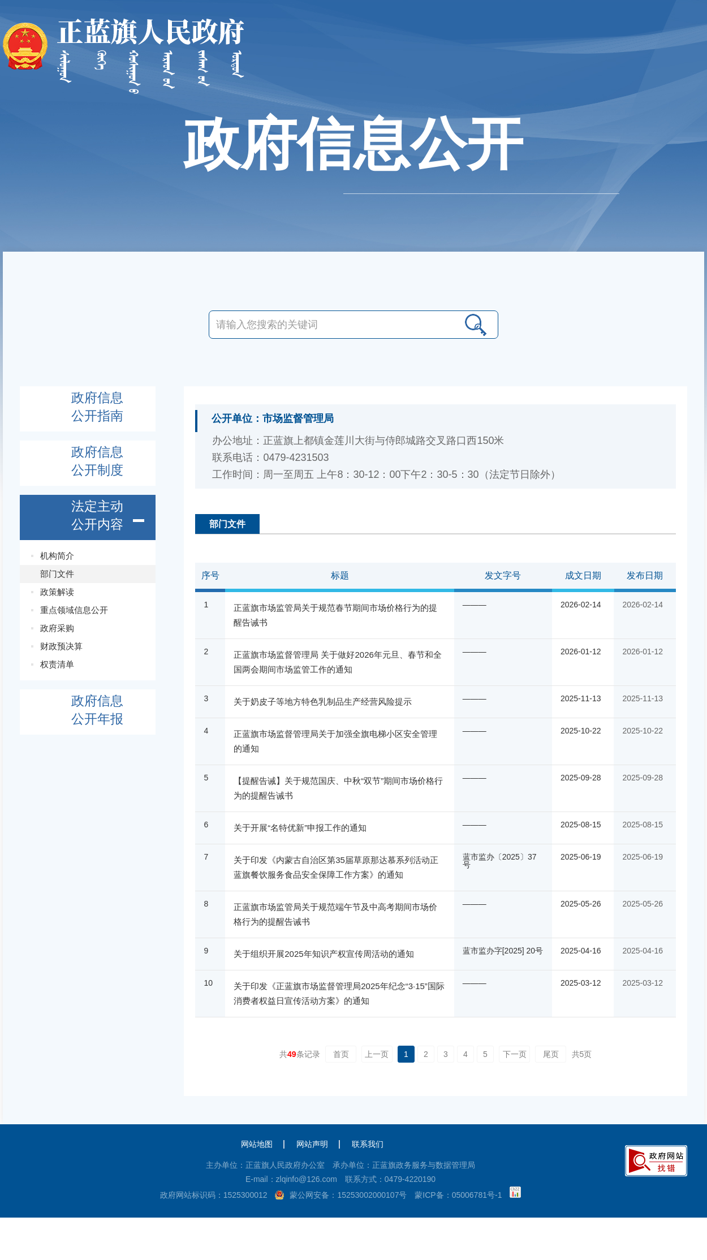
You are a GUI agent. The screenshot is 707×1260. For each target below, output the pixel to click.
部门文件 (57, 574)
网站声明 (312, 1144)
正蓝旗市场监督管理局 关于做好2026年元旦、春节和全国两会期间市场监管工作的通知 (338, 662)
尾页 (551, 1054)
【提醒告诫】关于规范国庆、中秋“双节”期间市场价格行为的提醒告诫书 (338, 788)
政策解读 (57, 592)
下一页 (515, 1054)
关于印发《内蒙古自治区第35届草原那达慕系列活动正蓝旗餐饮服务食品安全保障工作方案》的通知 (336, 867)
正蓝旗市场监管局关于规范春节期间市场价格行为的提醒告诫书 (335, 615)
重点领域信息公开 (74, 610)
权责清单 (57, 664)
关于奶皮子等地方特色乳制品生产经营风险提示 (323, 701)
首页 (341, 1054)
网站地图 (257, 1144)
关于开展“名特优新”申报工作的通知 (300, 827)
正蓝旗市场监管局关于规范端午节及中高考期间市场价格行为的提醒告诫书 (335, 914)
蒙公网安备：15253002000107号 (348, 1194)
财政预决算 (61, 646)
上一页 (377, 1054)
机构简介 (57, 555)
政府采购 (57, 628)
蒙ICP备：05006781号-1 (458, 1194)
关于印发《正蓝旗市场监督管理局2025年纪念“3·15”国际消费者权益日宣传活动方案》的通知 (339, 993)
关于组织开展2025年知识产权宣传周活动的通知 (323, 954)
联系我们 (367, 1144)
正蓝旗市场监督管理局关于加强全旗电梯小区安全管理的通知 (335, 741)
